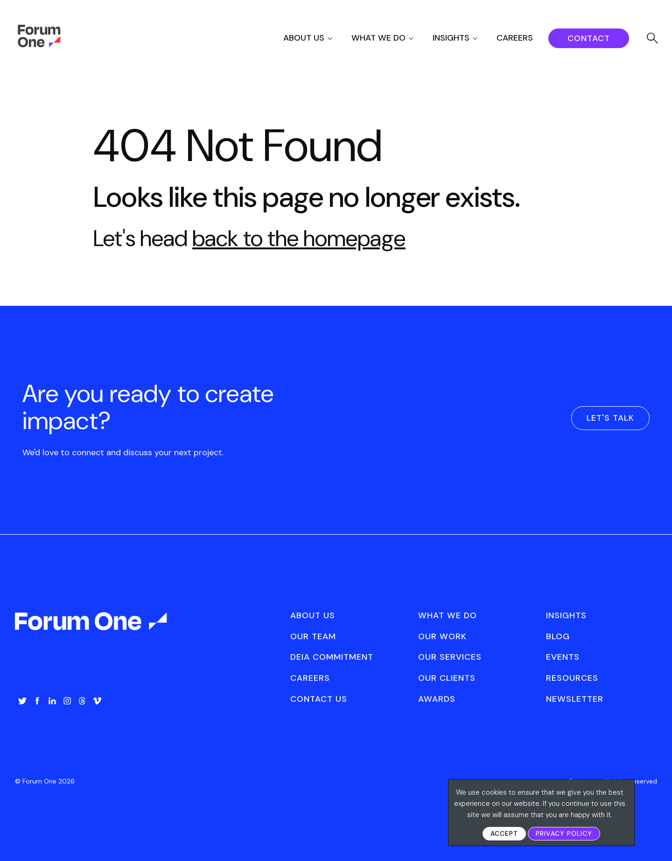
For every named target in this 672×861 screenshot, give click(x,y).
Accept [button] (504, 833)
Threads (82, 701)
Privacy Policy (564, 833)
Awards (436, 699)
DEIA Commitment (331, 657)
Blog (558, 636)
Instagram (67, 701)
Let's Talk (610, 417)
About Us (303, 37)
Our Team (313, 636)
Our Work (442, 636)
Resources (572, 678)
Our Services (450, 657)
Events (563, 657)
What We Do (378, 37)
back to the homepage (299, 238)
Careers (515, 37)
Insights (451, 37)
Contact (588, 38)
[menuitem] (316, 38)
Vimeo (97, 701)
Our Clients (447, 678)
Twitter (22, 701)
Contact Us (318, 699)
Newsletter (574, 699)
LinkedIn (52, 701)
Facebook (37, 701)
